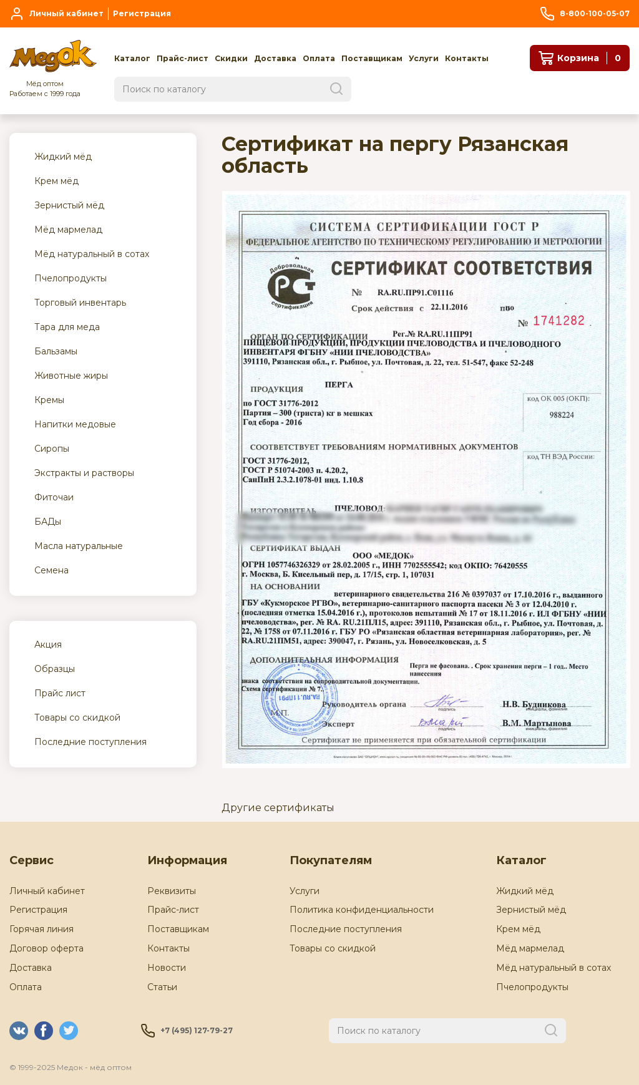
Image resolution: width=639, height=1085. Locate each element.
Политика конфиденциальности (362, 909)
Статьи (162, 987)
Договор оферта (46, 948)
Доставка (30, 967)
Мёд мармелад (530, 948)
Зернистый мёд (531, 909)
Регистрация (38, 909)
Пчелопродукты (532, 987)
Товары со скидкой (333, 948)
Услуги (305, 891)
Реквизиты (171, 891)
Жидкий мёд (525, 891)
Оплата (25, 987)
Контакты (168, 948)
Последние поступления (346, 929)
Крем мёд (518, 929)
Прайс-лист (173, 909)
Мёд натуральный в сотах (553, 967)
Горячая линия (41, 929)
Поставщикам (178, 929)
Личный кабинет (47, 891)
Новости (166, 967)
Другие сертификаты (278, 808)
